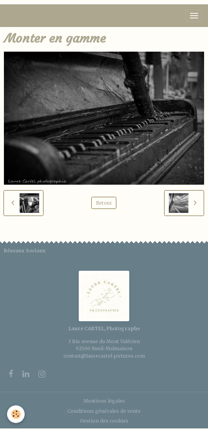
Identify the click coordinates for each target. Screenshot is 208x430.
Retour (104, 203)
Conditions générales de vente (104, 411)
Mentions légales (104, 401)
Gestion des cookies (104, 421)
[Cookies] (16, 414)
